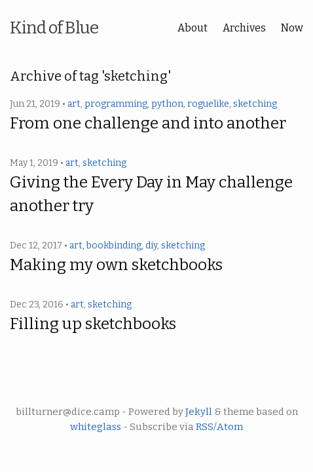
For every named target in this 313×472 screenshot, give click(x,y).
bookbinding (113, 245)
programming (115, 103)
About (192, 28)
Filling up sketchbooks (93, 324)
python (167, 103)
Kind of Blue (54, 28)
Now (292, 28)
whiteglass (95, 427)
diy (151, 245)
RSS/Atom (219, 427)
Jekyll (198, 412)
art (74, 103)
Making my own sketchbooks (116, 265)
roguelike (208, 103)
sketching (255, 103)
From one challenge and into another (148, 123)
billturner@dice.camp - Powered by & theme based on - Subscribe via (157, 419)
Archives (244, 28)
